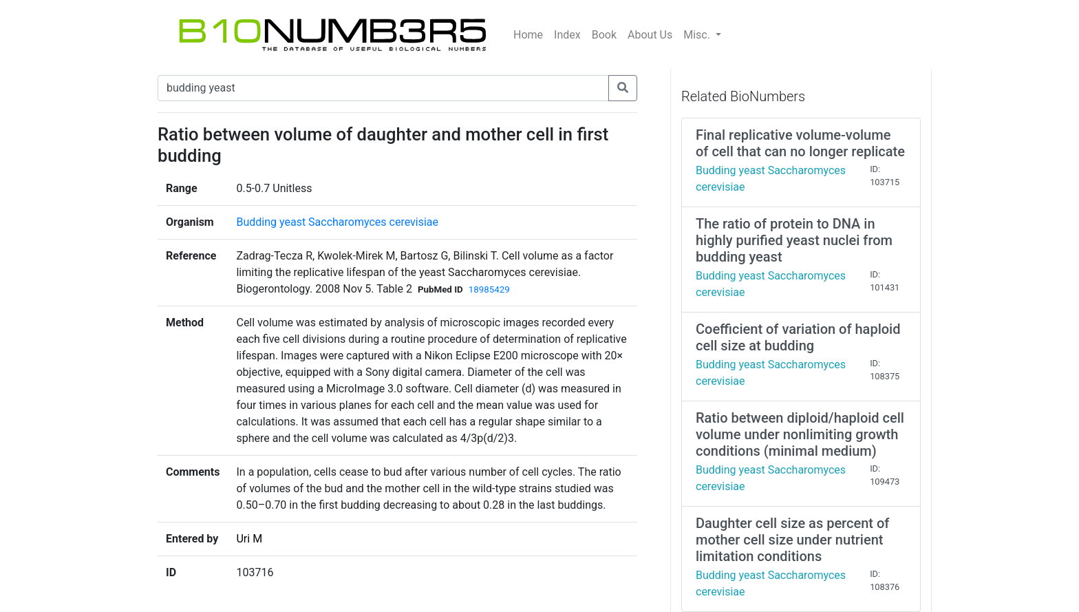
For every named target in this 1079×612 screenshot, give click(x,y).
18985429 (489, 289)
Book (604, 34)
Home (528, 34)
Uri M (249, 538)
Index (567, 34)
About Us (650, 34)
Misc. (698, 34)
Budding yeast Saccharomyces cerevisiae (337, 222)
